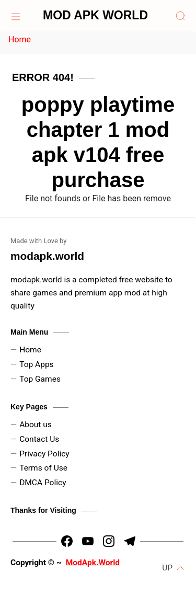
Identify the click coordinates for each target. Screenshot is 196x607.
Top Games (40, 379)
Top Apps (36, 364)
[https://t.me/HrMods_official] (129, 541)
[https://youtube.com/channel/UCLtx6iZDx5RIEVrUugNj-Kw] (87, 541)
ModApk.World (93, 562)
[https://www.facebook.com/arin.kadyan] (66, 541)
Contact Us (39, 439)
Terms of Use (43, 468)
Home (19, 39)
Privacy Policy (44, 454)
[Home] (16, 16)
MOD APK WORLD (95, 15)
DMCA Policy (42, 482)
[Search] (180, 16)
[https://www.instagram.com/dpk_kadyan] (108, 541)
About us (35, 424)
